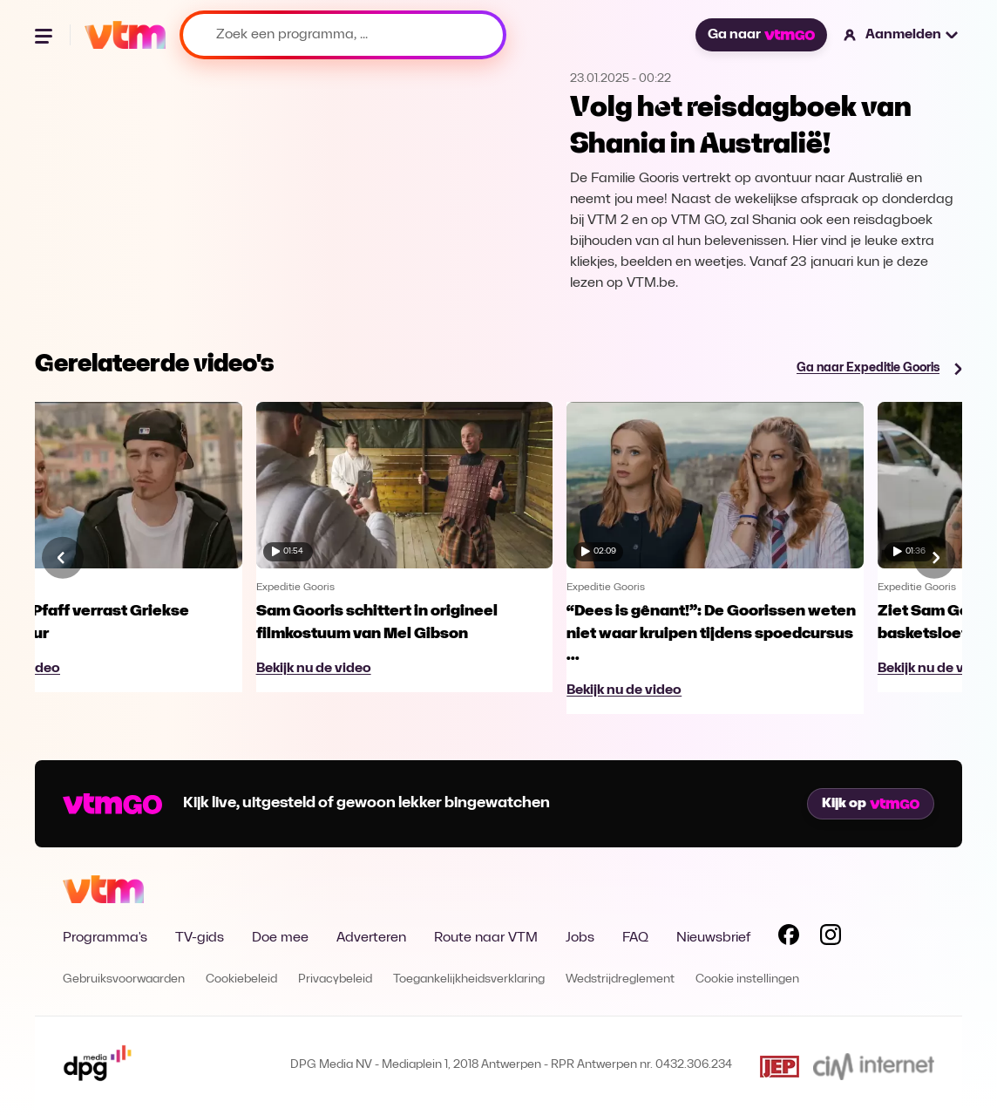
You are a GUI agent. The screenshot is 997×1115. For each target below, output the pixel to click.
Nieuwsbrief (713, 938)
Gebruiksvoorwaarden (124, 979)
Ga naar (761, 35)
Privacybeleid (335, 979)
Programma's (105, 938)
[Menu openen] (45, 34)
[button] (901, 34)
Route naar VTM (486, 938)
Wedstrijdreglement (620, 979)
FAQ (635, 938)
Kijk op (870, 804)
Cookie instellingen (747, 979)
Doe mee (280, 938)
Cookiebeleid (241, 979)
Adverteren (371, 938)
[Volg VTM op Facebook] (788, 938)
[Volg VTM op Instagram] (830, 938)
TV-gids (199, 938)
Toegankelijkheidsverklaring (469, 979)
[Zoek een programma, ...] (343, 35)
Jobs (580, 938)
